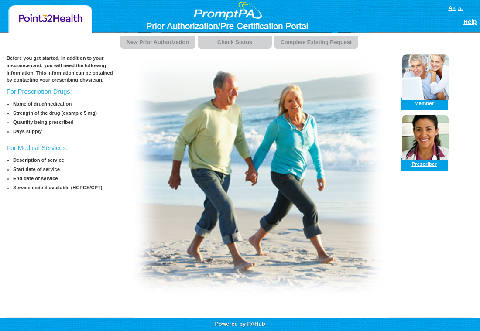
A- (460, 8)
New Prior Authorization (158, 42)
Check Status (234, 42)
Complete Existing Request (316, 42)
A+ (452, 8)
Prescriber (424, 164)
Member (424, 103)
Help (470, 21)
